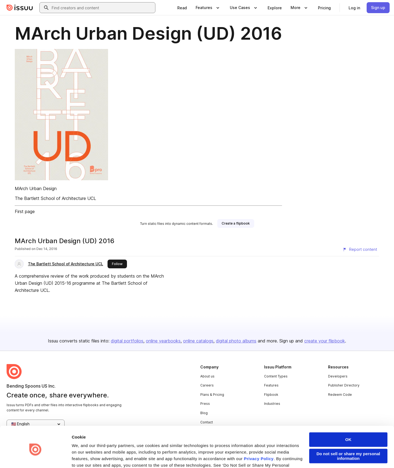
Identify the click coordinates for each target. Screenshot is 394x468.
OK (348, 418)
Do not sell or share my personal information (348, 434)
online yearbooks (163, 341)
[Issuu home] (19, 8)
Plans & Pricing (212, 395)
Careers (207, 385)
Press (205, 404)
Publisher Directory (344, 385)
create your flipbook (324, 341)
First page (25, 211)
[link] (182, 7)
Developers (337, 376)
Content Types (276, 376)
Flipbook (271, 395)
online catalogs (198, 341)
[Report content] (359, 249)
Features (271, 385)
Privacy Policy (259, 437)
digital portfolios (127, 341)
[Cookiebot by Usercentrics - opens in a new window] (35, 457)
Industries (272, 404)
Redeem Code (340, 395)
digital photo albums (236, 341)
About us (207, 376)
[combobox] (102, 7)
